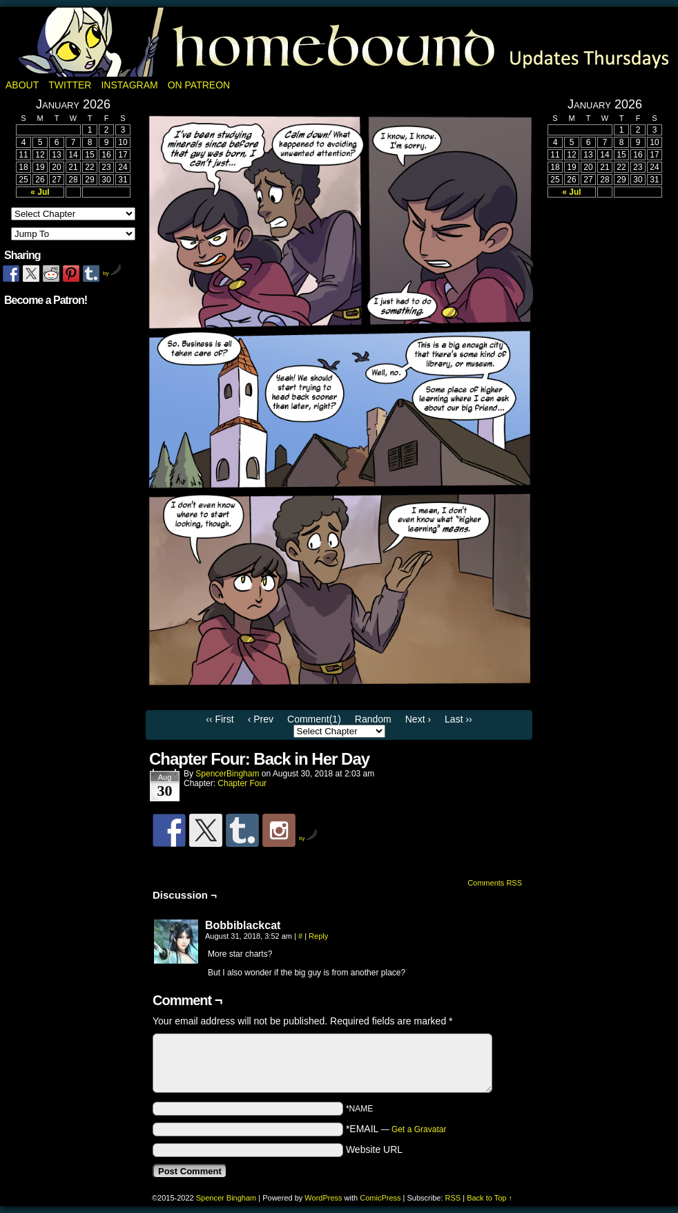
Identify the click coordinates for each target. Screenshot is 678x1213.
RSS (453, 1198)
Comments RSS (494, 883)
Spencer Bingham (226, 1198)
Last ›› (458, 719)
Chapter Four (242, 783)
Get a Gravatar (418, 1129)
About (22, 84)
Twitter (69, 84)
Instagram (129, 84)
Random (373, 719)
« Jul (39, 192)
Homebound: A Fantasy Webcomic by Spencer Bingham (339, 42)
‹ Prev (260, 719)
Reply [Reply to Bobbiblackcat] (318, 936)
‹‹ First (219, 719)
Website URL (374, 1149)
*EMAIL (396, 1128)
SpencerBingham (227, 774)
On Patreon (199, 84)
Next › (418, 719)
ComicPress (380, 1198)
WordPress (323, 1198)
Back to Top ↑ (489, 1198)
